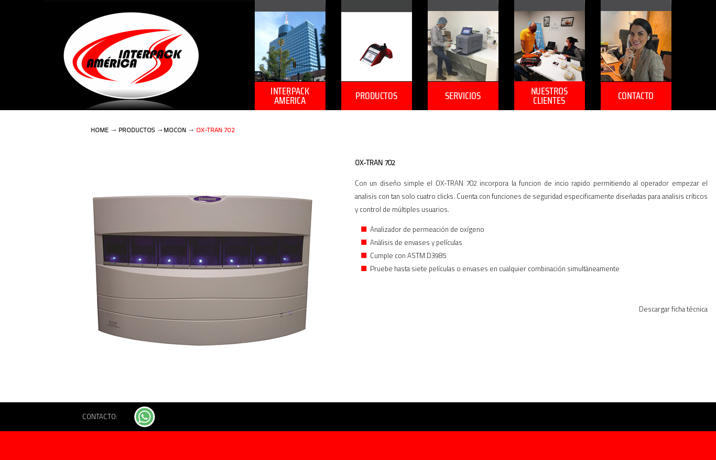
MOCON (175, 130)
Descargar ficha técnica (673, 309)
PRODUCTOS (136, 130)
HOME (100, 130)
